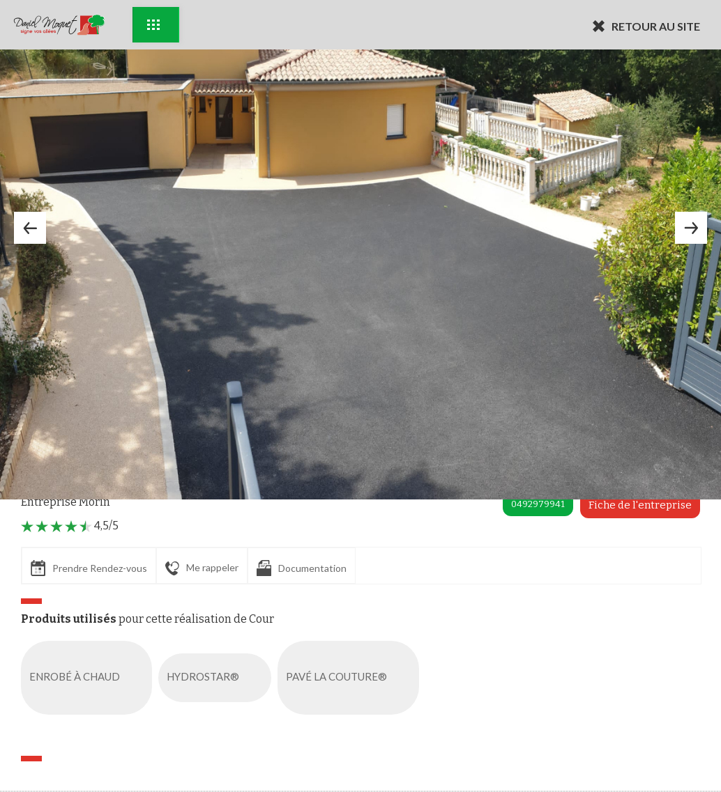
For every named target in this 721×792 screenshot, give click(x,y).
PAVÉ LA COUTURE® (351, 678)
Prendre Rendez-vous (89, 568)
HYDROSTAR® (217, 677)
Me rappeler (201, 568)
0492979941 (538, 504)
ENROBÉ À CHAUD (89, 678)
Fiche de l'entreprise (640, 505)
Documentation (302, 568)
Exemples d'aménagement (153, 25)
